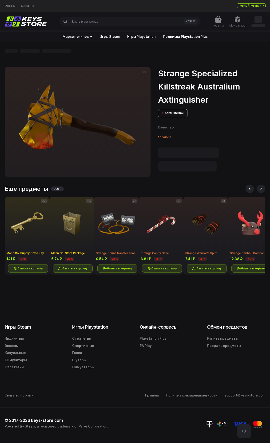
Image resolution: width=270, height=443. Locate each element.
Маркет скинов (77, 36)
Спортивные (83, 346)
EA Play (146, 346)
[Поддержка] (244, 431)
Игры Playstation (141, 36)
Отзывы (10, 5)
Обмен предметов (227, 327)
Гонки (77, 353)
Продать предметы (224, 346)
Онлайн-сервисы (159, 327)
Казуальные (15, 353)
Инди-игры (14, 338)
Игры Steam (110, 36)
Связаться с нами (19, 395)
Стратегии (14, 367)
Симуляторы (16, 360)
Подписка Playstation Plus (185, 36)
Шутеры (79, 360)
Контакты (27, 5)
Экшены (12, 346)
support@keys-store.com (245, 395)
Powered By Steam (20, 426)
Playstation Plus (153, 338)
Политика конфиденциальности (191, 395)
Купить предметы (222, 338)
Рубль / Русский (251, 6)
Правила (152, 395)
